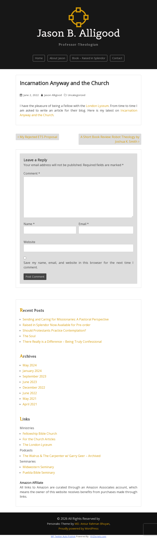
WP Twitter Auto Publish (63, 536)
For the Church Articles (39, 439)
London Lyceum (97, 106)
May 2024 (29, 365)
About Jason (57, 58)
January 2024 (32, 371)
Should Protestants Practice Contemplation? (54, 330)
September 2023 (34, 376)
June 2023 (30, 382)
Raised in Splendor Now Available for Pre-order (56, 325)
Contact (117, 58)
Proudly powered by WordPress (78, 528)
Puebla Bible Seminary (39, 472)
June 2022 (30, 393)
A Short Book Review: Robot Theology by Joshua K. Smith (110, 139)
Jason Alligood (53, 95)
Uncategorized (76, 95)
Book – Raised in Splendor (88, 58)
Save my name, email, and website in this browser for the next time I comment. (78, 265)
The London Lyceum (37, 445)
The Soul (29, 336)
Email (84, 224)
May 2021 (29, 398)
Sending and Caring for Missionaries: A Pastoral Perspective (66, 319)
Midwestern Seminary (38, 467)
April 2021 (30, 404)
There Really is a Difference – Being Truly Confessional (62, 341)
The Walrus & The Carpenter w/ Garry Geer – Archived (61, 456)
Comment (32, 173)
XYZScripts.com (98, 536)
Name (29, 224)
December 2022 (34, 387)
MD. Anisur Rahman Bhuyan (92, 524)
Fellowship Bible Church (40, 433)
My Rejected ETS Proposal (38, 137)
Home (39, 58)
